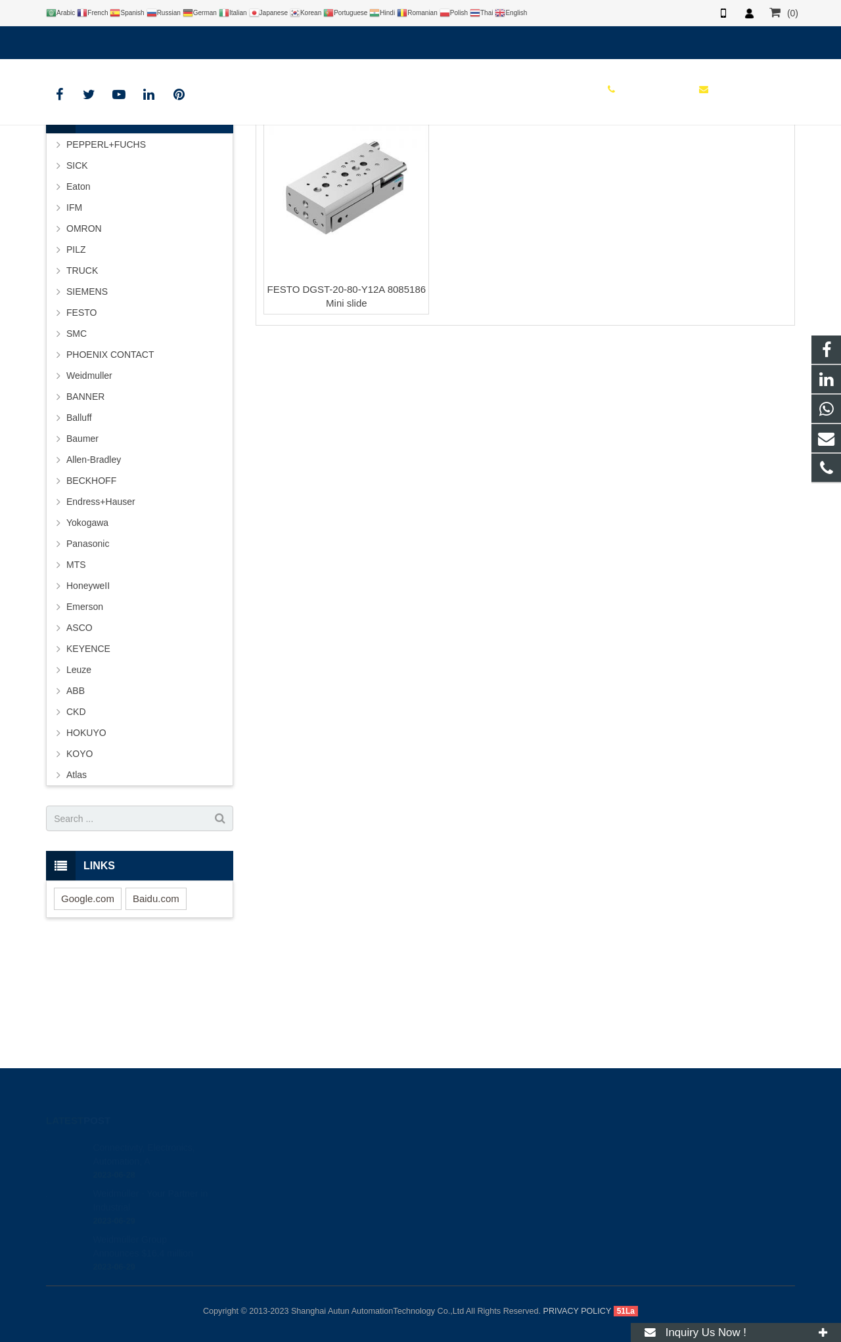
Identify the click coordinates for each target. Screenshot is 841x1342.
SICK (77, 273)
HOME (376, 177)
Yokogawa (87, 630)
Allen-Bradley (93, 567)
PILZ (76, 357)
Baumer (82, 546)
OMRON (84, 336)
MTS (76, 672)
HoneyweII (88, 693)
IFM (74, 315)
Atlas (76, 882)
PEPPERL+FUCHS (106, 252)
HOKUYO (86, 840)
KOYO (79, 861)
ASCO (79, 735)
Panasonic (87, 651)
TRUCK (82, 378)
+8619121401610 (91, 40)
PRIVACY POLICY (577, 1311)
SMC (76, 441)
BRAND (420, 177)
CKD (76, 819)
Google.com (87, 1006)
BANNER (85, 504)
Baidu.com (156, 1006)
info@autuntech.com (190, 40)
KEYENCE (88, 756)
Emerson (84, 714)
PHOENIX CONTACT (110, 462)
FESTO (420, 152)
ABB (75, 798)
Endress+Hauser (100, 609)
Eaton (78, 294)
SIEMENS (87, 399)
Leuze (78, 777)
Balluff (79, 525)
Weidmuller (89, 483)
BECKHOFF (91, 588)
